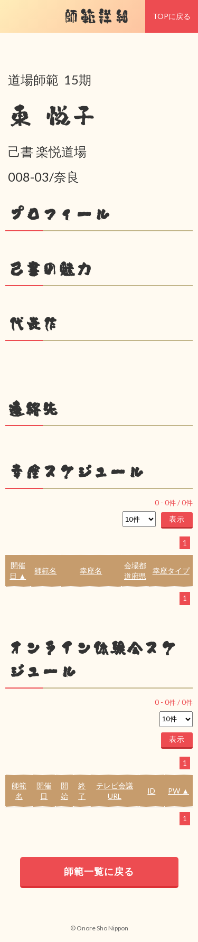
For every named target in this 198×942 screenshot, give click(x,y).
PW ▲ (178, 790)
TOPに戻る (172, 16)
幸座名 (91, 570)
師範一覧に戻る (99, 871)
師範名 (45, 570)
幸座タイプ (171, 570)
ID (151, 790)
